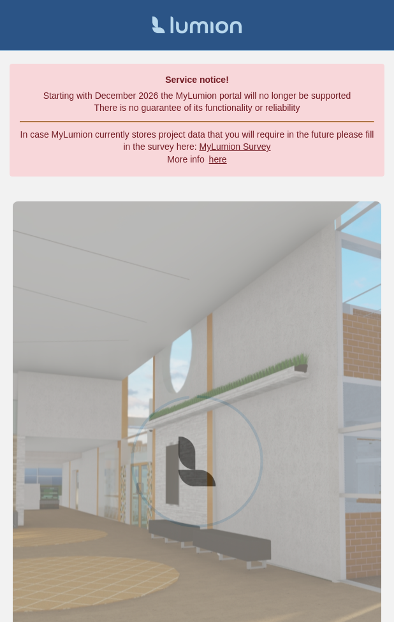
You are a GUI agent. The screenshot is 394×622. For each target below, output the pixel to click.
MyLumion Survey (235, 146)
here (218, 159)
